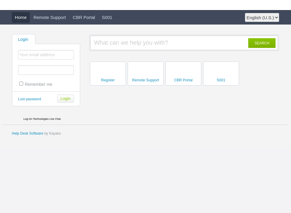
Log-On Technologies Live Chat (42, 118)
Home (21, 17)
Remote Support (50, 17)
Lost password (29, 99)
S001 (107, 17)
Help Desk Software (27, 133)
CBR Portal (84, 17)
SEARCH (261, 43)
